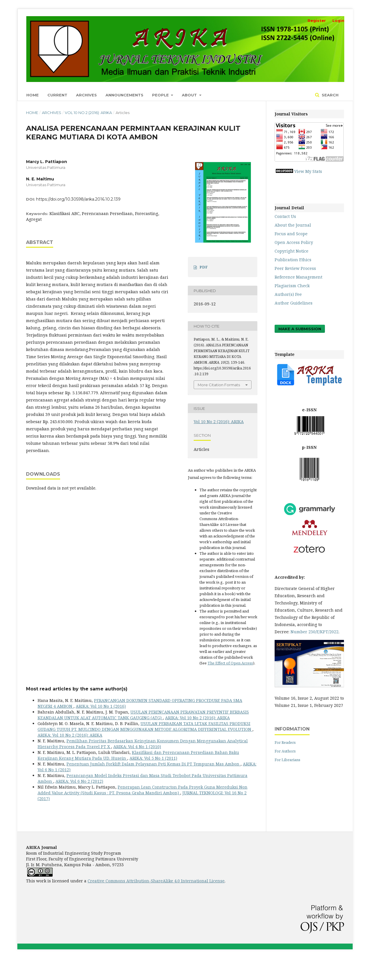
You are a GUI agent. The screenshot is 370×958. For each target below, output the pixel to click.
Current (57, 95)
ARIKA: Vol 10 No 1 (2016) (101, 706)
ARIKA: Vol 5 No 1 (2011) (153, 758)
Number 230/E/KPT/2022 (314, 631)
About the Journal (293, 225)
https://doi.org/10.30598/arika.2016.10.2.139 (78, 199)
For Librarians (287, 759)
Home (32, 95)
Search (329, 95)
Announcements (124, 95)
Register (317, 20)
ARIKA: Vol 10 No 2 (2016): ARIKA (197, 717)
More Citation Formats (219, 384)
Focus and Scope (291, 233)
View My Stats (308, 171)
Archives (86, 95)
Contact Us (285, 216)
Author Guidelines (293, 303)
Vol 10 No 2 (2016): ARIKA (88, 112)
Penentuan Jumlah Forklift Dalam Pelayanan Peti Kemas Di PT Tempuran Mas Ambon (153, 764)
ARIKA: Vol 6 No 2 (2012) (79, 781)
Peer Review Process (295, 268)
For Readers (285, 742)
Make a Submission (299, 328)
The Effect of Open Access (230, 663)
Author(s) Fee (288, 294)
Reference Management (298, 277)
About (190, 95)
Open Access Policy (294, 242)
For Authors (285, 751)
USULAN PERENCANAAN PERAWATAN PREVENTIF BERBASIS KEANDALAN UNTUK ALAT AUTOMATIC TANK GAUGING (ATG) (143, 714)
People (161, 95)
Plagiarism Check (292, 285)
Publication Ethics (293, 259)
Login (338, 20)
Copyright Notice (291, 251)
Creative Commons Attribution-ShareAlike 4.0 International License (156, 881)
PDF (203, 267)
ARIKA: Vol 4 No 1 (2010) (137, 746)
